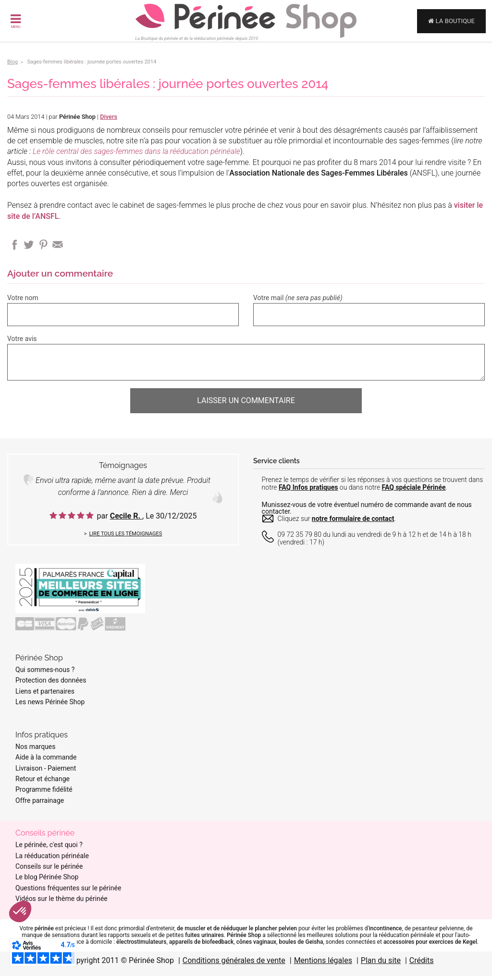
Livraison (28, 768)
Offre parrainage (39, 800)
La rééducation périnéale (52, 856)
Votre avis (22, 338)
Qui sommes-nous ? (44, 669)
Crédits (421, 960)
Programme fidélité (44, 789)
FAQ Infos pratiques (308, 487)
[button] (20, 911)
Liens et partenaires (44, 691)
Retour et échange (42, 779)
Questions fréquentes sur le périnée (68, 888)
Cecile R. (126, 515)
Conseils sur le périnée (49, 866)
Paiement (62, 768)
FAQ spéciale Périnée (414, 487)
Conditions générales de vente (234, 960)
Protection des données (50, 680)
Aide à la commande (45, 757)
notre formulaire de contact (353, 518)
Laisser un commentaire (246, 400)
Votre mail (298, 298)
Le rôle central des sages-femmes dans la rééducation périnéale (136, 151)
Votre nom (22, 298)
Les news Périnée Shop (50, 702)
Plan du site (381, 960)
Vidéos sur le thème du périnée (61, 898)
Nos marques (35, 746)
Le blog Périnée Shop (46, 877)
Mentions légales (323, 960)
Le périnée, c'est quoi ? (49, 845)
